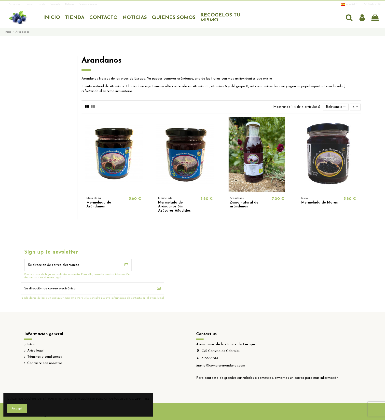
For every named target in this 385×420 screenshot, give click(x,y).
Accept (17, 408)
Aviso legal (15, 4)
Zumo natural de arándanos (244, 205)
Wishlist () (372, 4)
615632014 (210, 358)
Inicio (30, 4)
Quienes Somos (88, 4)
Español (350, 4)
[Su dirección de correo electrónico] (73, 265)
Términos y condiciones (44, 357)
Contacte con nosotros (44, 363)
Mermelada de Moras (319, 202)
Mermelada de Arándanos (98, 205)
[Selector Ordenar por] (335, 107)
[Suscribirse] (126, 265)
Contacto (55, 4)
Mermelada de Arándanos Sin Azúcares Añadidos (174, 207)
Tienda (42, 4)
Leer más (142, 398)
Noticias (70, 4)
